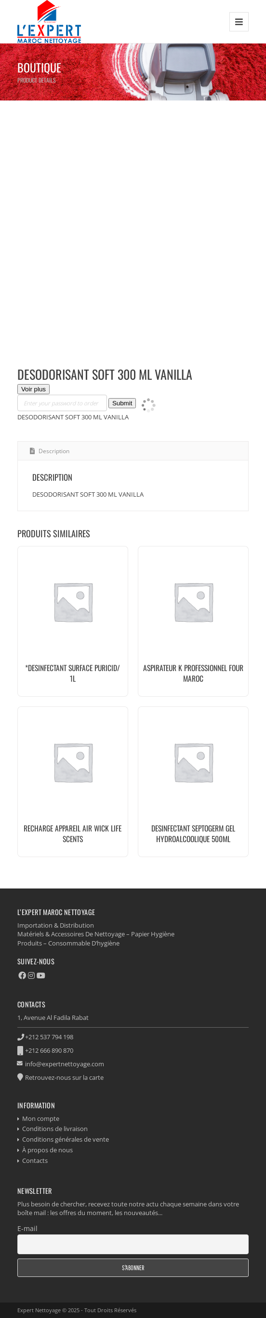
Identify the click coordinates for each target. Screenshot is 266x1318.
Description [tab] (53, 451)
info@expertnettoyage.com (64, 1064)
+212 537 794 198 (49, 1036)
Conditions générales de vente (65, 1139)
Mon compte (40, 1118)
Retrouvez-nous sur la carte (64, 1077)
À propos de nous (47, 1150)
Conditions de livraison (55, 1128)
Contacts (35, 1160)
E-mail (27, 1228)
